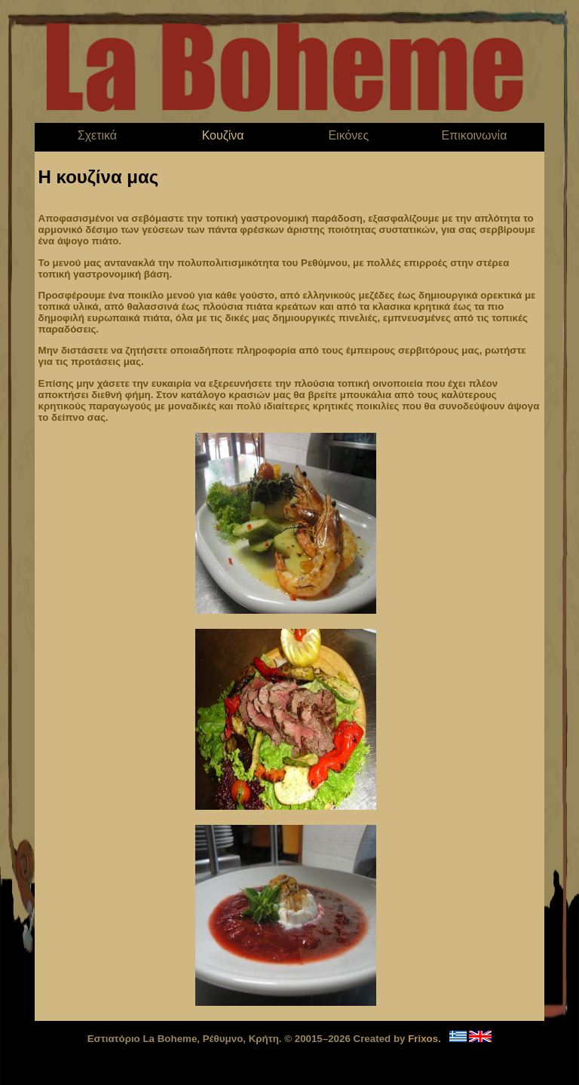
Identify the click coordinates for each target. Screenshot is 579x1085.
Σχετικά (97, 135)
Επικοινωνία (474, 135)
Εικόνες (348, 135)
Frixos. (424, 1038)
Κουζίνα (223, 135)
